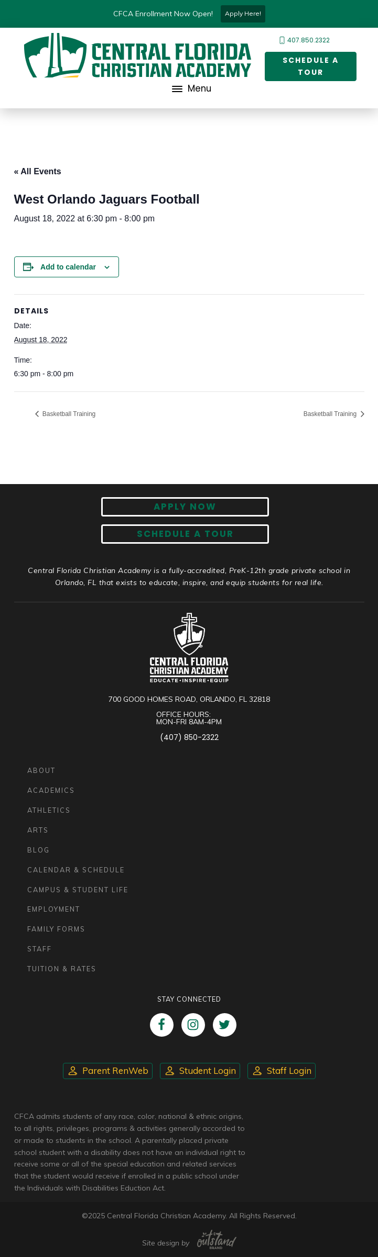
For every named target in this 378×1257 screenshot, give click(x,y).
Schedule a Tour (311, 66)
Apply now (185, 506)
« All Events (37, 171)
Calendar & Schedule (76, 870)
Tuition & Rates (61, 968)
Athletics (49, 810)
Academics (51, 790)
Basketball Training (68, 414)
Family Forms (56, 929)
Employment (53, 909)
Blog (38, 850)
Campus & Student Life (77, 889)
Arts (38, 830)
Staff (39, 949)
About (41, 770)
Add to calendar (68, 267)
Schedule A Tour (185, 534)
